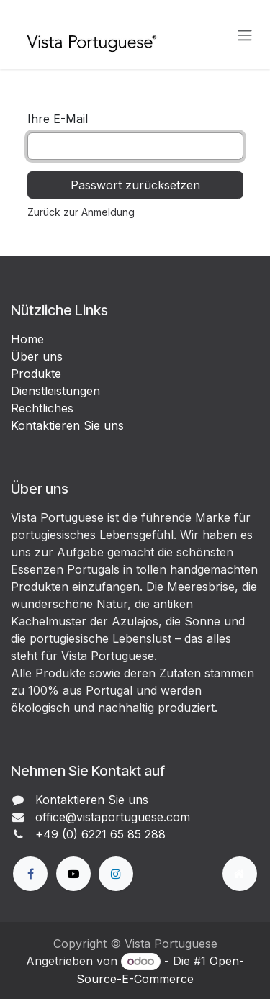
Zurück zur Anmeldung (81, 212)
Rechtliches (42, 408)
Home (27, 339)
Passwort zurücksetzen (135, 185)
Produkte (36, 373)
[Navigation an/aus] (244, 34)
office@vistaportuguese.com (112, 817)
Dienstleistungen (55, 391)
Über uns (37, 356)
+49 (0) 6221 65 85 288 (100, 834)
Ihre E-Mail (57, 119)
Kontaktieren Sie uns (67, 425)
